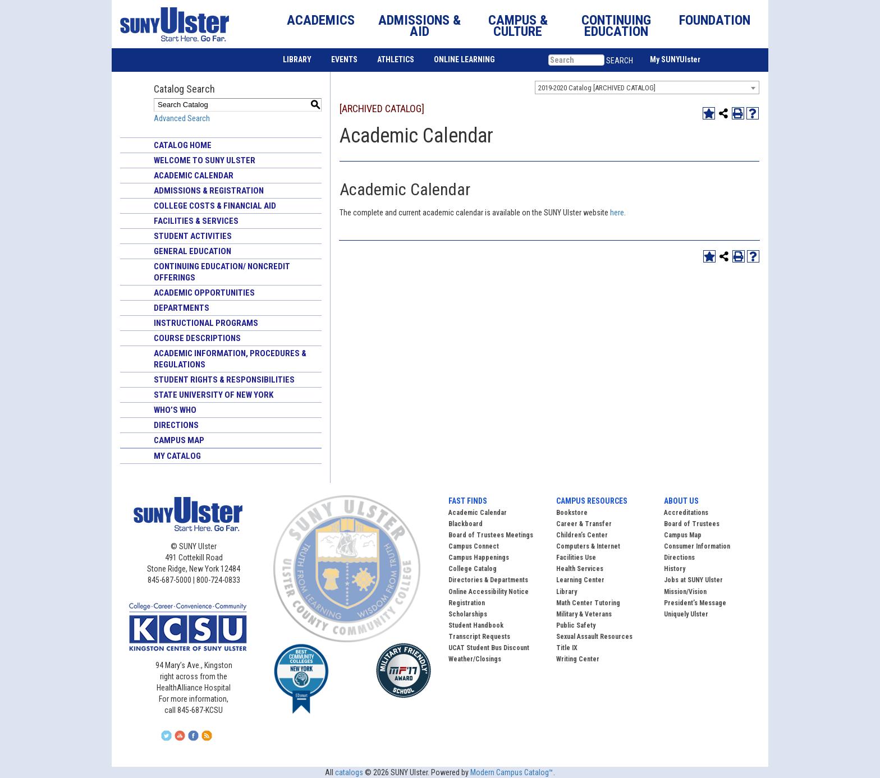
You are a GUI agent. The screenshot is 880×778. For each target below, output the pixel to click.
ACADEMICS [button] (321, 20)
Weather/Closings (474, 659)
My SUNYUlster (675, 59)
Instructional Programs (206, 323)
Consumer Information (697, 546)
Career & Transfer (584, 524)
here (617, 212)
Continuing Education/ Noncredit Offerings (222, 272)
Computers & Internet (588, 546)
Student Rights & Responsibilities (224, 380)
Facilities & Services (196, 221)
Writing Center (577, 659)
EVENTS (344, 59)
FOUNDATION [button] (714, 20)
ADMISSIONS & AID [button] (419, 26)
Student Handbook (475, 625)
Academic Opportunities (204, 293)
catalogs (349, 772)
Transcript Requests (479, 637)
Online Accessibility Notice (488, 592)
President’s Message (695, 603)
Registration (466, 603)
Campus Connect (473, 546)
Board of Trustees (691, 524)
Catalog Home (183, 145)
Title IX (567, 648)
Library (566, 592)
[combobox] (647, 87)
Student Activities (193, 236)
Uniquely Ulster (686, 614)
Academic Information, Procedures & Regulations (230, 359)
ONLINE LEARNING (464, 59)
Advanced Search (182, 118)
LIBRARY (297, 59)
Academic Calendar (193, 176)
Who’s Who (175, 410)
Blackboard (465, 524)
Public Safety (575, 625)
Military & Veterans (584, 614)
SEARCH (619, 60)
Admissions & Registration (209, 191)
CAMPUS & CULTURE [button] (518, 26)
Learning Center (580, 580)
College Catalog (472, 569)
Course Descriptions (197, 338)
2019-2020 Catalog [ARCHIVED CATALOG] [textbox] (597, 88)
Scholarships (467, 614)
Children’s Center (582, 535)
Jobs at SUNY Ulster (693, 580)
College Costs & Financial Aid (215, 206)
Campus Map (179, 440)
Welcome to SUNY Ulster (204, 160)
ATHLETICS (395, 59)
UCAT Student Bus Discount (488, 648)
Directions (176, 425)
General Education (192, 251)
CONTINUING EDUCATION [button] (616, 26)
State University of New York (213, 395)
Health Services (579, 569)
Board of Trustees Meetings (490, 535)
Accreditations (686, 513)
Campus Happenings (478, 557)
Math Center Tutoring (588, 603)
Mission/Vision (685, 592)
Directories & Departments (488, 580)
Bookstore (572, 513)
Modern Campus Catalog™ (511, 772)
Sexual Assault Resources (594, 637)
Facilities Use (576, 557)
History (674, 569)
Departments (181, 308)
